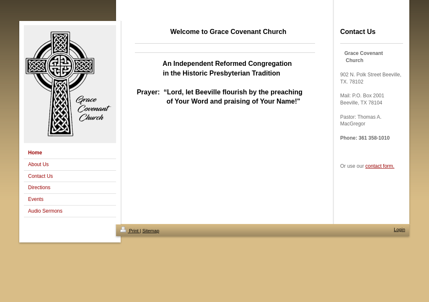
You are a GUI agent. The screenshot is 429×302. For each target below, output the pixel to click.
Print (130, 230)
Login (399, 229)
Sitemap (150, 230)
